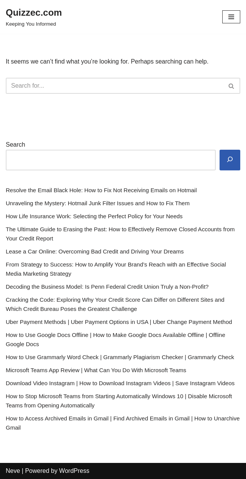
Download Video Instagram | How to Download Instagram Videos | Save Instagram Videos (120, 383)
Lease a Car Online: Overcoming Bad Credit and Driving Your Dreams (95, 251)
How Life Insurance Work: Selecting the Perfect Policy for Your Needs (94, 216)
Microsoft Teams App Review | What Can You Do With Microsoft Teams (96, 370)
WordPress (74, 471)
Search (15, 144)
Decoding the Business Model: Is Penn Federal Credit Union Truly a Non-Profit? (107, 286)
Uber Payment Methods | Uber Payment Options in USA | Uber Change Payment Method (119, 322)
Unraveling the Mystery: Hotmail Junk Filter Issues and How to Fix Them (98, 203)
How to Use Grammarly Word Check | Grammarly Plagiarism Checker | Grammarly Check (120, 357)
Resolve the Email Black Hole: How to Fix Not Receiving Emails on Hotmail (101, 190)
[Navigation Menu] (231, 16)
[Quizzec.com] (34, 16)
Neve (13, 471)
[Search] (114, 86)
